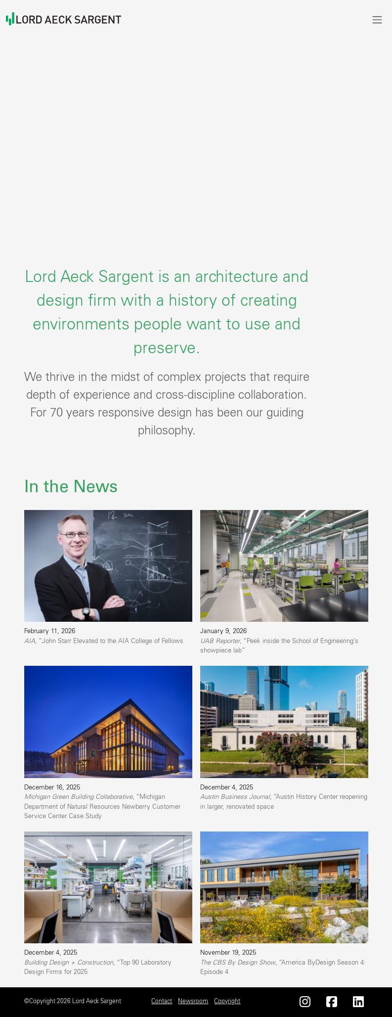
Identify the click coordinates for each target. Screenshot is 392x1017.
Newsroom (193, 1001)
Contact (161, 1001)
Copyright (227, 1001)
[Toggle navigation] (377, 19)
